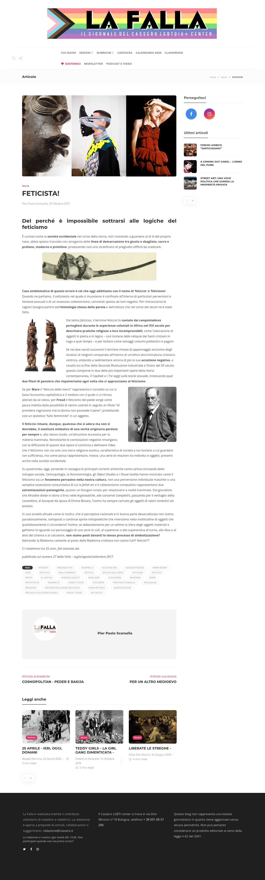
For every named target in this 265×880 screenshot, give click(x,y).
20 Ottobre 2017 (59, 203)
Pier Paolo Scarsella (35, 203)
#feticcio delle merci (113, 572)
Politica (31, 726)
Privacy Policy (231, 870)
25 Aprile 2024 (52, 748)
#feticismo (137, 572)
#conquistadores (135, 567)
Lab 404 (41, 870)
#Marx (152, 577)
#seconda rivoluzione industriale (62, 587)
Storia (224, 77)
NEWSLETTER (93, 63)
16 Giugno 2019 (161, 744)
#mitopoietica (32, 582)
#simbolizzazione (122, 587)
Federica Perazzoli (87, 748)
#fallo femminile (67, 572)
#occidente (98, 582)
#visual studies (74, 592)
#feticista (157, 572)
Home (213, 77)
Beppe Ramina (32, 748)
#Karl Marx (94, 577)
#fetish (28, 577)
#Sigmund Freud (97, 587)
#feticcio (89, 572)
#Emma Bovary (160, 567)
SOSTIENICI (73, 63)
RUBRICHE (104, 52)
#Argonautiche (65, 567)
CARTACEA (124, 52)
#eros (28, 572)
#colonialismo (109, 567)
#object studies (76, 582)
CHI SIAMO (68, 52)
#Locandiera (114, 577)
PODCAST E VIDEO (119, 63)
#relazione (30, 587)
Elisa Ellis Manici (139, 744)
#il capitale (47, 577)
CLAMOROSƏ (174, 52)
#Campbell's (87, 567)
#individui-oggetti (70, 577)
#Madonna (135, 577)
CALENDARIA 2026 (148, 52)
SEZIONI (85, 52)
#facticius (45, 572)
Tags (27, 567)
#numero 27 (54, 582)
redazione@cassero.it (58, 820)
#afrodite (43, 567)
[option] (46, 727)
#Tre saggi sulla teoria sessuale (41, 592)
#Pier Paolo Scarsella (124, 582)
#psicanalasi (150, 582)
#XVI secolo (97, 592)
